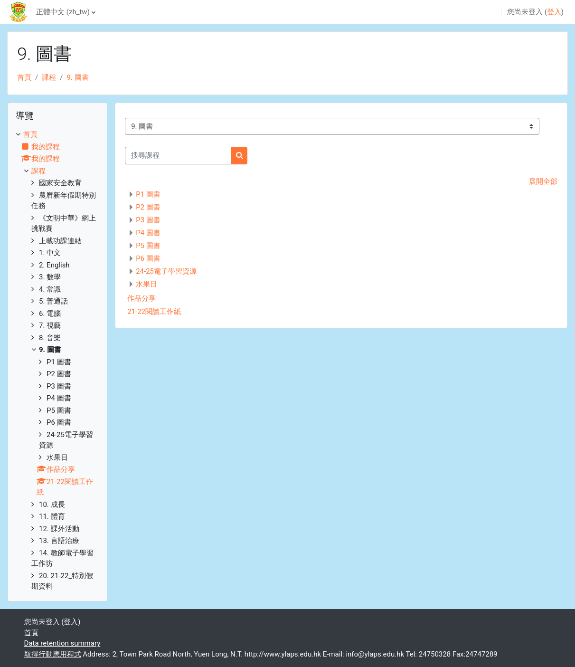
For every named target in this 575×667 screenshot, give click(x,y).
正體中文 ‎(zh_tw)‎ (63, 12)
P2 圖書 (148, 207)
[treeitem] (57, 360)
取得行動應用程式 (52, 654)
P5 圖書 (148, 245)
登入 (554, 12)
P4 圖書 (148, 233)
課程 (49, 77)
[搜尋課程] (178, 155)
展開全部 (543, 181)
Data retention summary (62, 643)
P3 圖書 (148, 220)
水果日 (146, 284)
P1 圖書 (148, 194)
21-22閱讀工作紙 (154, 311)
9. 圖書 (77, 77)
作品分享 (141, 298)
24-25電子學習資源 (166, 271)
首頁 (24, 77)
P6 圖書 (148, 258)
